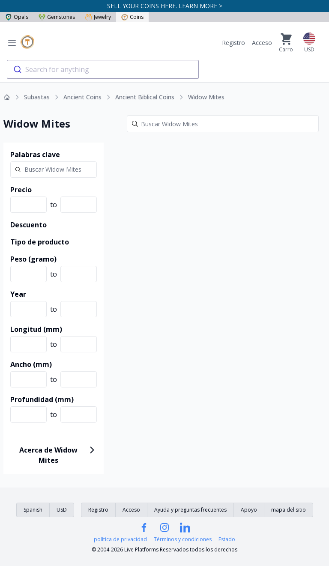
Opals (16, 17)
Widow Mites (206, 97)
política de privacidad (120, 539)
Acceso (262, 43)
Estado (226, 539)
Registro (233, 43)
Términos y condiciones (183, 539)
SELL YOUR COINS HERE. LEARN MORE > (164, 6)
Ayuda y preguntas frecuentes (190, 509)
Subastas (37, 97)
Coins (132, 17)
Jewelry (98, 17)
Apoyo (249, 509)
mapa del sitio (288, 509)
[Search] (223, 123)
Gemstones (57, 17)
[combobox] (103, 69)
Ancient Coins (82, 97)
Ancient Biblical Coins (144, 97)
